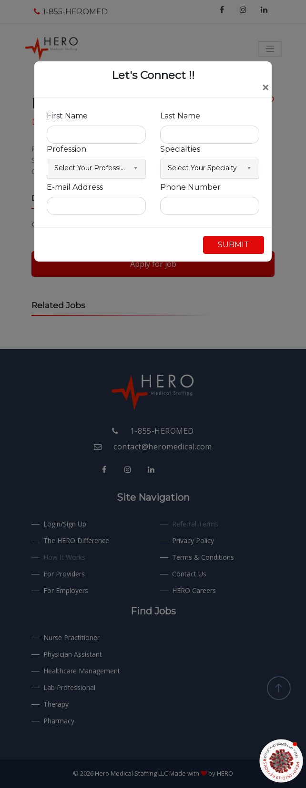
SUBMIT (233, 244)
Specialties (180, 149)
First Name (67, 115)
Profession (66, 149)
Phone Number (190, 187)
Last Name (180, 115)
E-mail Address (75, 187)
